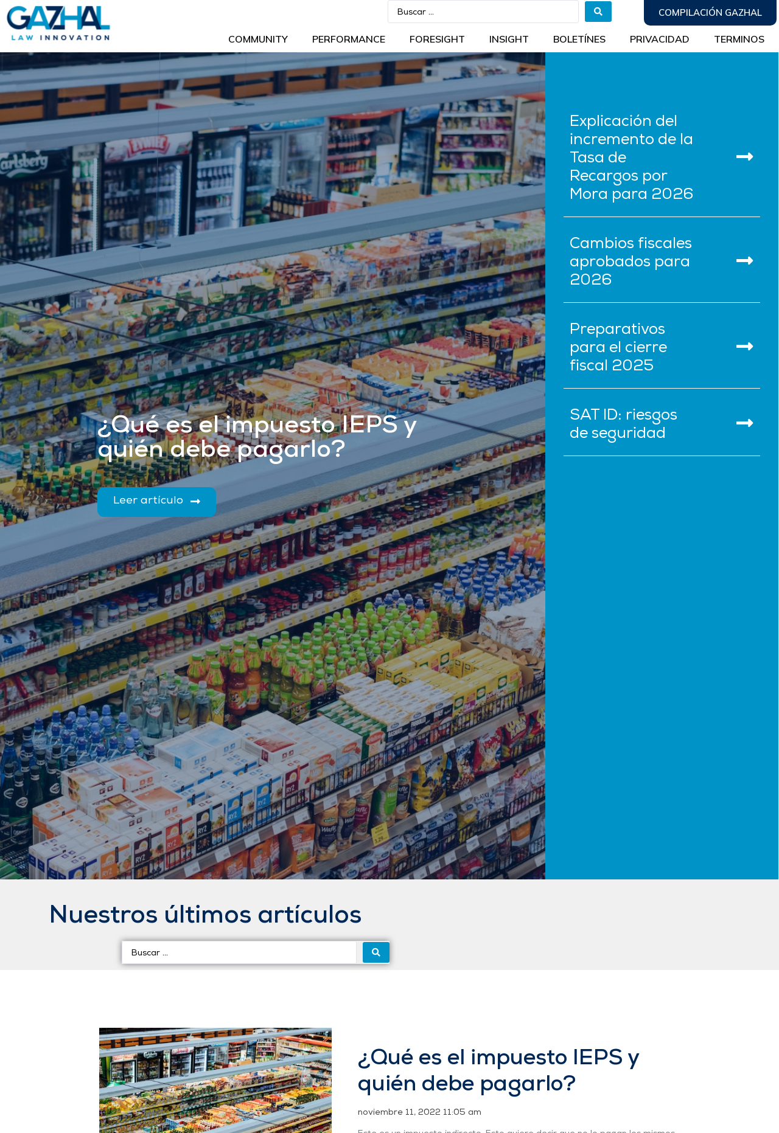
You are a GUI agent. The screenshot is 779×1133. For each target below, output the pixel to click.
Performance (348, 39)
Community (258, 39)
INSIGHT (509, 39)
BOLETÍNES (579, 39)
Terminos (739, 39)
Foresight (437, 39)
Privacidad (660, 39)
